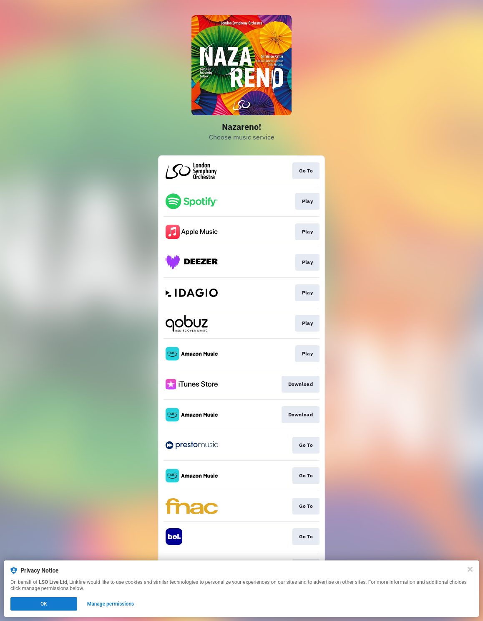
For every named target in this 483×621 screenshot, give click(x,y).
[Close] (470, 569)
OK (43, 604)
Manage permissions (110, 604)
